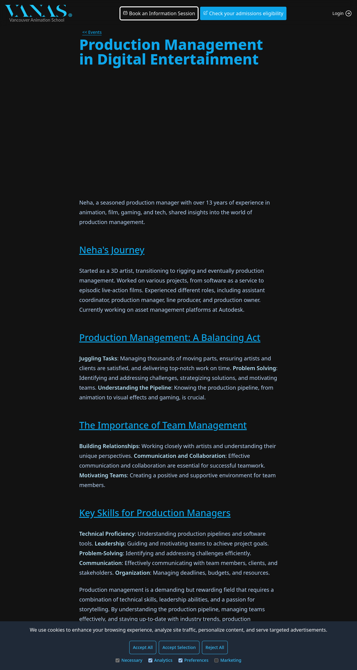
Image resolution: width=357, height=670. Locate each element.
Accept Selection (179, 647)
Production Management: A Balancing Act (169, 337)
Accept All (143, 647)
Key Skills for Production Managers (154, 513)
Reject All (215, 647)
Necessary (129, 660)
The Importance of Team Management (163, 425)
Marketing (227, 660)
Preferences (193, 660)
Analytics (160, 660)
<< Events (92, 32)
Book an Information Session (159, 13)
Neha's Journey (111, 250)
